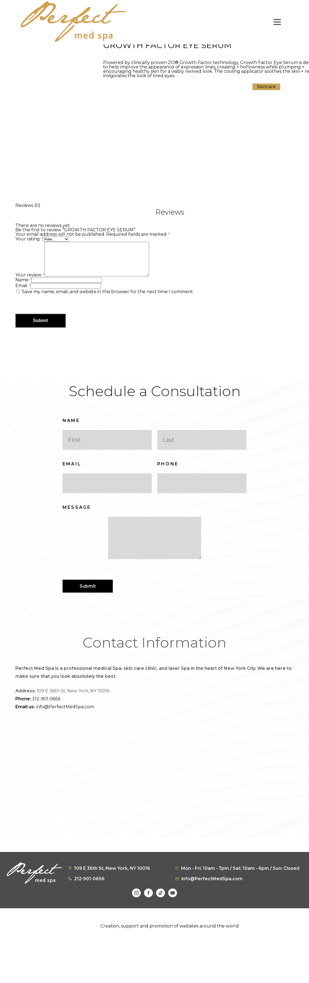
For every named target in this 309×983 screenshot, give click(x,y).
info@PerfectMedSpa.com (54, 721)
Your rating (29, 238)
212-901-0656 (37, 713)
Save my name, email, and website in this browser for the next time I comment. (108, 298)
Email (22, 292)
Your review (29, 281)
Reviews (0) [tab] (27, 205)
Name (23, 286)
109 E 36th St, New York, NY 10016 (112, 883)
